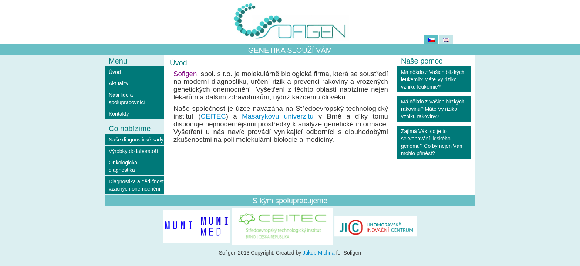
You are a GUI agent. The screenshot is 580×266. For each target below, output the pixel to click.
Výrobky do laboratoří (133, 151)
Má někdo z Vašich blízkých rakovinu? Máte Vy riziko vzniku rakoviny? (433, 109)
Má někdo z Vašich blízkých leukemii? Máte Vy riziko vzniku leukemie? (433, 79)
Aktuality (118, 83)
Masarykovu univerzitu (278, 116)
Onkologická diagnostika (123, 166)
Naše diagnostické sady (136, 140)
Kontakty (119, 114)
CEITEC (213, 116)
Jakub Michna (318, 253)
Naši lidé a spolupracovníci (127, 98)
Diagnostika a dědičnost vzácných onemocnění (136, 185)
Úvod (115, 72)
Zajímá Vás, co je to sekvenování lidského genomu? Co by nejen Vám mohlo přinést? (432, 142)
